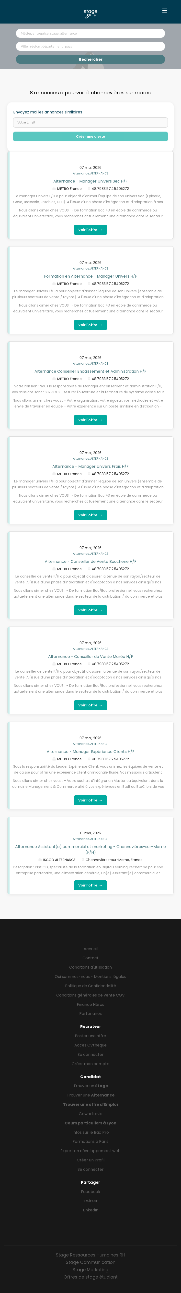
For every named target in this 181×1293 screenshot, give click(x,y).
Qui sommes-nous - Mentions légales (90, 976)
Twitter (91, 1201)
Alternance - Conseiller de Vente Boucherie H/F (90, 561)
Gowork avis (90, 1114)
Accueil (91, 949)
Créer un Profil (90, 1160)
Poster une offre (90, 1036)
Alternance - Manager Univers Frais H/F (90, 466)
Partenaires (90, 1013)
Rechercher (90, 59)
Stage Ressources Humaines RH (90, 1255)
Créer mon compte (90, 1064)
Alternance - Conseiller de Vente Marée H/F (90, 656)
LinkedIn (90, 1210)
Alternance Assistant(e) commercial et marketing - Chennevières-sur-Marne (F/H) (90, 849)
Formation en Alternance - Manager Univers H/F (90, 276)
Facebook (90, 1191)
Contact (90, 958)
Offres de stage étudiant (91, 1277)
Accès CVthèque (90, 1045)
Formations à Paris (90, 1141)
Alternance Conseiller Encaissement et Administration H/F (90, 371)
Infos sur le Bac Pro (90, 1132)
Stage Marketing (90, 1270)
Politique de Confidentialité (90, 986)
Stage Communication (90, 1262)
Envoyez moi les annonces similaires (47, 112)
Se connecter (91, 1054)
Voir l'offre (90, 230)
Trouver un (90, 1086)
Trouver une (90, 1095)
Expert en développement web (90, 1151)
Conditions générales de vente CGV (90, 995)
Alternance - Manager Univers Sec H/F (90, 181)
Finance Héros (90, 1004)
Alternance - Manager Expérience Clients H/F (91, 751)
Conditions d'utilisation (90, 967)
